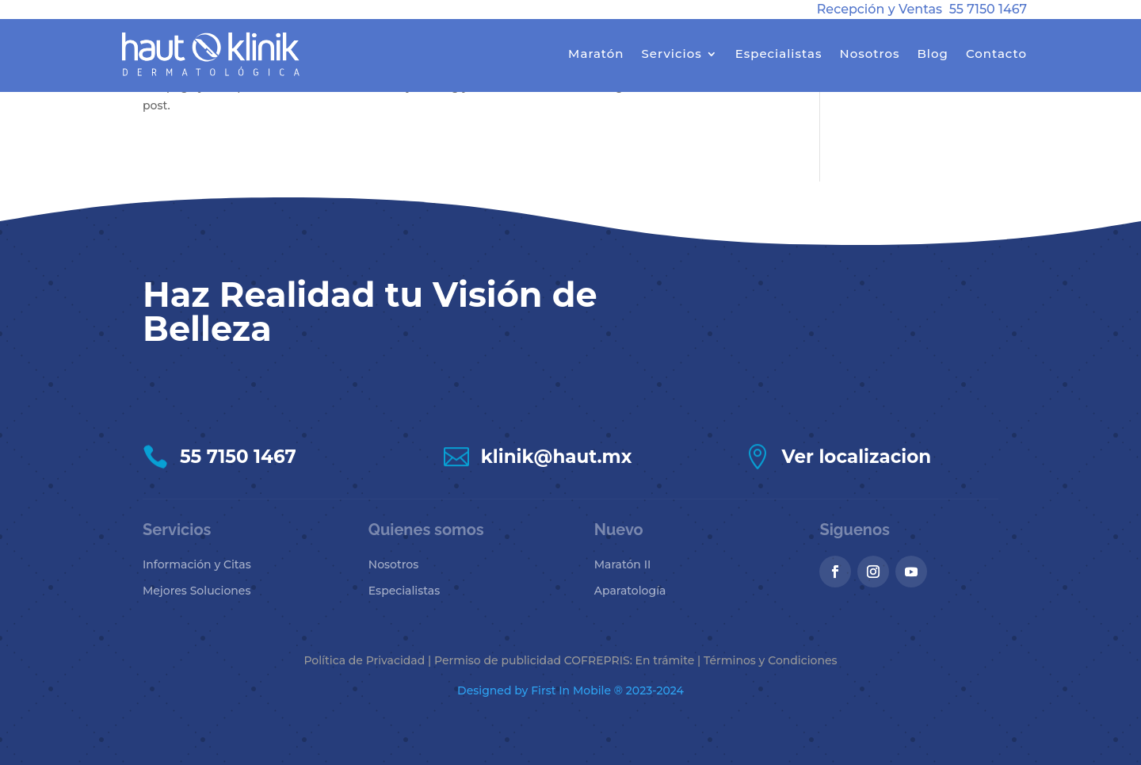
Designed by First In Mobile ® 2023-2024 (570, 690)
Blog (932, 53)
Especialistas (778, 53)
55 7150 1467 (988, 9)
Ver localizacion (857, 457)
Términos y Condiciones (771, 660)
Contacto (996, 53)
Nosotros (869, 53)
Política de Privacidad (364, 660)
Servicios (672, 53)
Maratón (596, 53)
